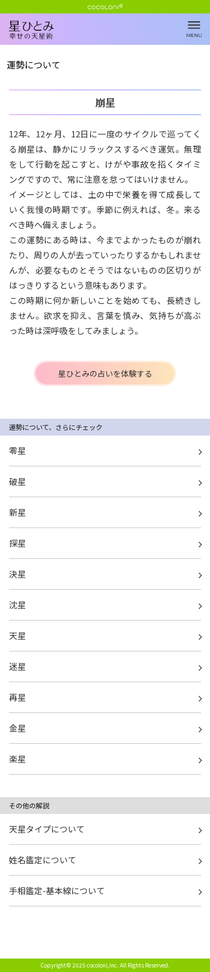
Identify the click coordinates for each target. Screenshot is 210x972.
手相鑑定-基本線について (57, 890)
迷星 (17, 666)
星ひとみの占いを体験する (105, 373)
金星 (17, 728)
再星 (17, 697)
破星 (17, 481)
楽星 (17, 759)
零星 (17, 450)
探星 (17, 543)
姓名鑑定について (42, 859)
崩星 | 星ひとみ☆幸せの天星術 (109, 39)
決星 (17, 574)
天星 (17, 635)
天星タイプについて (47, 829)
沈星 (17, 604)
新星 (17, 512)
